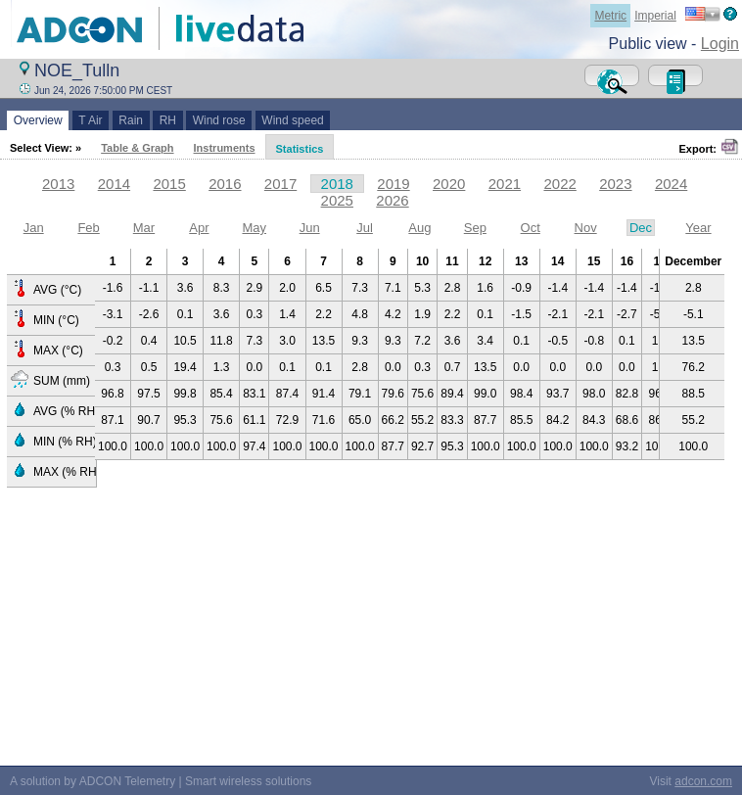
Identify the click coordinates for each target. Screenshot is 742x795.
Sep (475, 227)
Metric (610, 16)
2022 (559, 183)
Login (720, 43)
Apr (199, 227)
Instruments (224, 148)
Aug (419, 227)
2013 (58, 183)
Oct (530, 227)
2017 (280, 183)
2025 (337, 200)
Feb (88, 227)
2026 (392, 200)
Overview (38, 120)
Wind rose (219, 120)
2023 (615, 183)
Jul (364, 227)
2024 (671, 183)
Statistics (300, 149)
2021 (504, 183)
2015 (169, 183)
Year (698, 227)
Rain (131, 120)
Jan (33, 227)
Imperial (655, 16)
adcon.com (703, 781)
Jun (310, 227)
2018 (337, 183)
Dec (640, 227)
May (254, 227)
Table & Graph (137, 148)
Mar (144, 227)
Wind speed (293, 120)
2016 (225, 183)
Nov (586, 227)
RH (168, 120)
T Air (91, 120)
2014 (114, 183)
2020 (449, 183)
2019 (393, 183)
